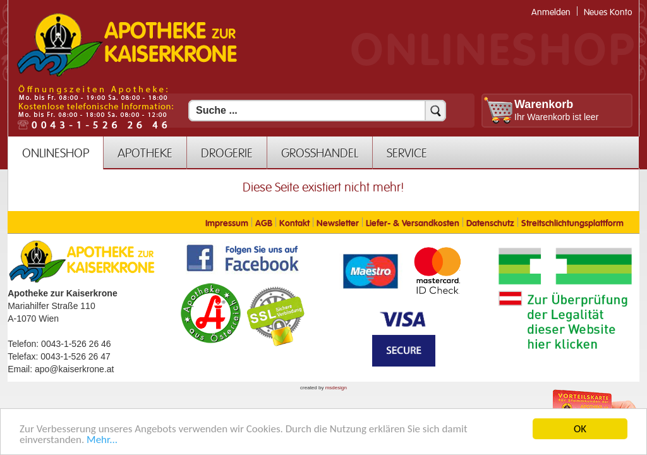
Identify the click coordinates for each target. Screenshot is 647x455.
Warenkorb (543, 104)
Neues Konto (608, 12)
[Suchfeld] (317, 110)
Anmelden (551, 12)
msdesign (336, 388)
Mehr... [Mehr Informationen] (102, 442)
